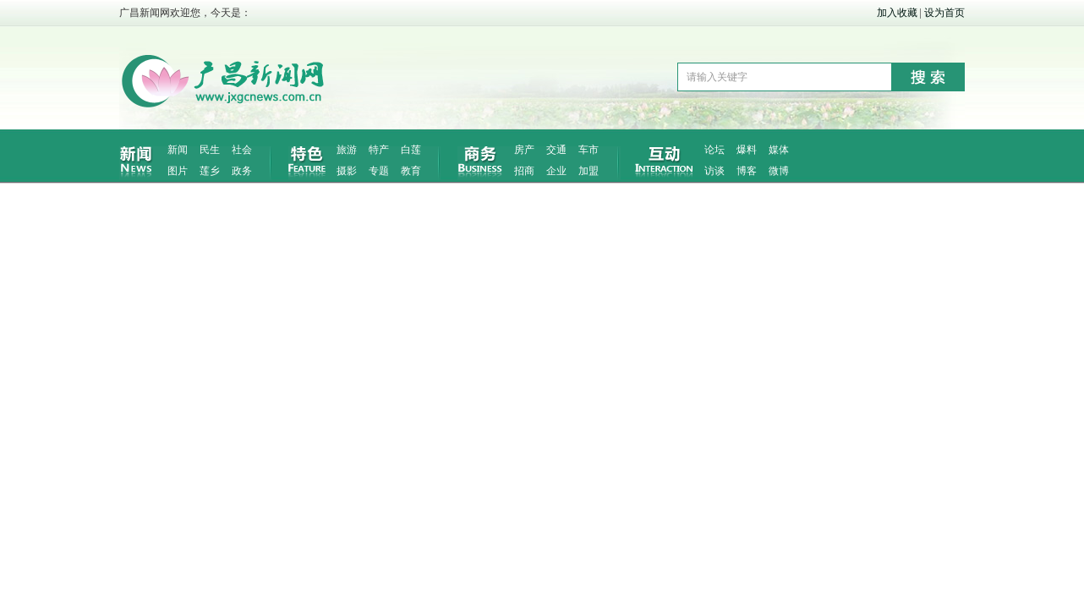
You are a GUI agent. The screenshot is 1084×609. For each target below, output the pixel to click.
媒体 (779, 150)
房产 (524, 150)
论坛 (714, 150)
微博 (779, 171)
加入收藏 (897, 13)
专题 (379, 171)
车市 (588, 150)
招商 (524, 171)
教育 (411, 171)
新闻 (177, 150)
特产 (379, 150)
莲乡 (210, 171)
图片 (177, 171)
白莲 (411, 150)
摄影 (347, 171)
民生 (210, 150)
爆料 (746, 150)
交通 (556, 150)
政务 (242, 171)
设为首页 (944, 13)
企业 (556, 171)
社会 (242, 150)
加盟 (588, 171)
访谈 (714, 171)
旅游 (347, 150)
